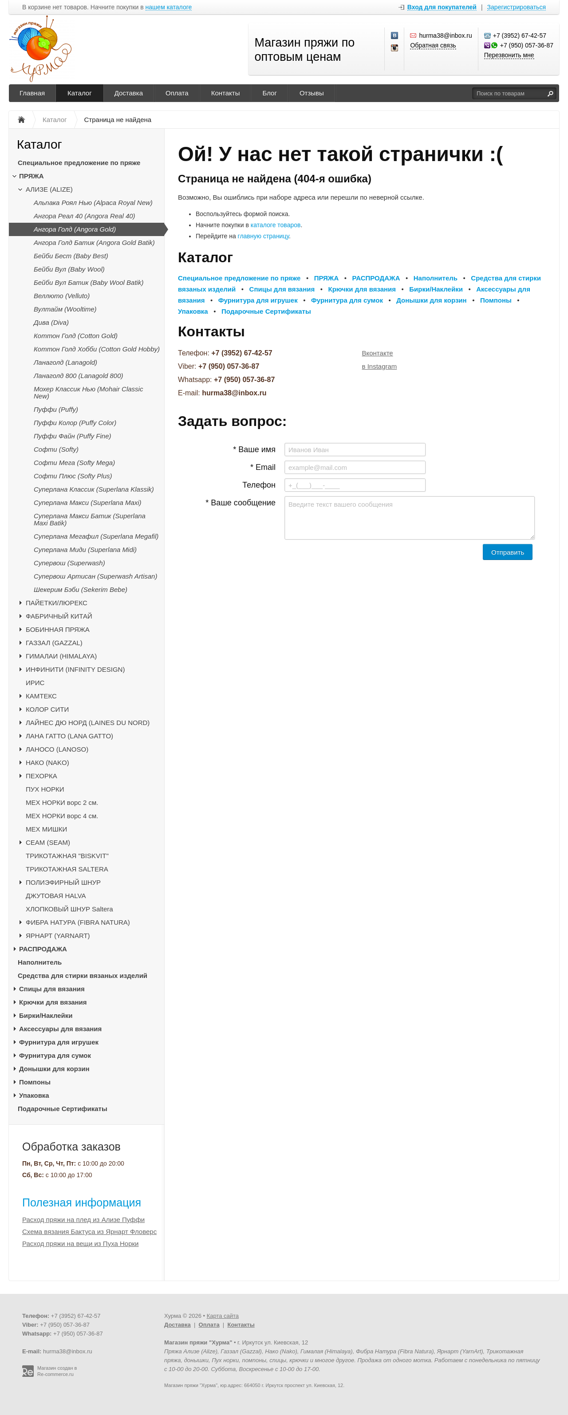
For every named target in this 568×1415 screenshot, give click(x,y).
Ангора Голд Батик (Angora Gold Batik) (94, 242)
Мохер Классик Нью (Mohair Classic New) (88, 392)
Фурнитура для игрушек (59, 1042)
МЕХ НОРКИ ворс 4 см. (62, 816)
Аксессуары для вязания (60, 1029)
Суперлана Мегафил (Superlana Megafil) (96, 536)
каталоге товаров (276, 225)
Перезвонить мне (509, 55)
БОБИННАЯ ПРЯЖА (58, 629)
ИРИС (35, 682)
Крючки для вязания (53, 1002)
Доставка (128, 93)
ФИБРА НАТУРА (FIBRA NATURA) (78, 922)
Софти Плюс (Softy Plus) (73, 476)
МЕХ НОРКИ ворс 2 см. (62, 802)
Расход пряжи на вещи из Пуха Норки (80, 1243)
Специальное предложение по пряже (79, 162)
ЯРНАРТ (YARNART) (58, 935)
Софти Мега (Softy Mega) (74, 462)
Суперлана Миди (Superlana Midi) (85, 549)
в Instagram (379, 366)
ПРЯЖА (31, 176)
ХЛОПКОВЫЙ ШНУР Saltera (69, 909)
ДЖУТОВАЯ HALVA (56, 895)
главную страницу (263, 236)
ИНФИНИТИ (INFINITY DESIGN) (75, 669)
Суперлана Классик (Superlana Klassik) (94, 489)
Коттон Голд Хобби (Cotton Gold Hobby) (97, 349)
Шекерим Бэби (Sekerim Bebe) (80, 589)
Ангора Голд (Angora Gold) (75, 229)
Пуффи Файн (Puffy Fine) (72, 436)
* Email (263, 467)
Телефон (259, 485)
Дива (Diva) (51, 322)
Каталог (79, 93)
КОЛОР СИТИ (47, 709)
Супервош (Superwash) (69, 563)
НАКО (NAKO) (47, 762)
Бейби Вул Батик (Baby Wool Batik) (88, 282)
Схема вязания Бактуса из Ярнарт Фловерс (89, 1231)
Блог (269, 93)
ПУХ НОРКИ (45, 789)
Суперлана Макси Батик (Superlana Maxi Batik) (90, 519)
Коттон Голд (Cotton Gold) (76, 335)
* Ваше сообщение (240, 502)
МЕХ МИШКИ (46, 829)
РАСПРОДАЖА (43, 949)
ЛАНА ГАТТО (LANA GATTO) (69, 736)
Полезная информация (81, 1202)
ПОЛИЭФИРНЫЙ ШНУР (63, 882)
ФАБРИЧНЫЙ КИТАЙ (59, 616)
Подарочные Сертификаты (62, 1108)
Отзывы (312, 93)
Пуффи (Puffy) (56, 409)
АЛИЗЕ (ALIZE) (49, 189)
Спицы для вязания (52, 989)
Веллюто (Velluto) (62, 296)
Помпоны (35, 1082)
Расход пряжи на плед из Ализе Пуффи (83, 1219)
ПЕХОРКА (41, 776)
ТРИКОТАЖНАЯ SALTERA (67, 869)
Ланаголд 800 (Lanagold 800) (78, 375)
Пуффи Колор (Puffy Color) (75, 422)
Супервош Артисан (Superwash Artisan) (95, 576)
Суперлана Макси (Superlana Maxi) (88, 502)
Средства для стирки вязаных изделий (82, 975)
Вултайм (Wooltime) (65, 309)
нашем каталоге (169, 7)
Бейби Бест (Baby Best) (71, 256)
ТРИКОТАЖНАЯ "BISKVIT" (67, 855)
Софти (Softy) (56, 449)
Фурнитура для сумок (55, 1055)
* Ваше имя (254, 449)
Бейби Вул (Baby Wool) (69, 269)
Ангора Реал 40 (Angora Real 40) (84, 216)
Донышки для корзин (54, 1068)
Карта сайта (223, 1316)
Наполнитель (40, 962)
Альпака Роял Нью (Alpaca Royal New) (93, 202)
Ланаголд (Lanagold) (65, 362)
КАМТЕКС (41, 696)
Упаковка (34, 1095)
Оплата (177, 93)
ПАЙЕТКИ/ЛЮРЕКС (56, 603)
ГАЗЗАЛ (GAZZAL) (54, 642)
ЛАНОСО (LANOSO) (57, 749)
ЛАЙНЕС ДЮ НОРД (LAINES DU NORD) (88, 722)
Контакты (225, 93)
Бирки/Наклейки (46, 1015)
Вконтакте (377, 353)
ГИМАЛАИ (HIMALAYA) (61, 656)
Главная (32, 93)
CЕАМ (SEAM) (48, 842)
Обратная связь (433, 45)
